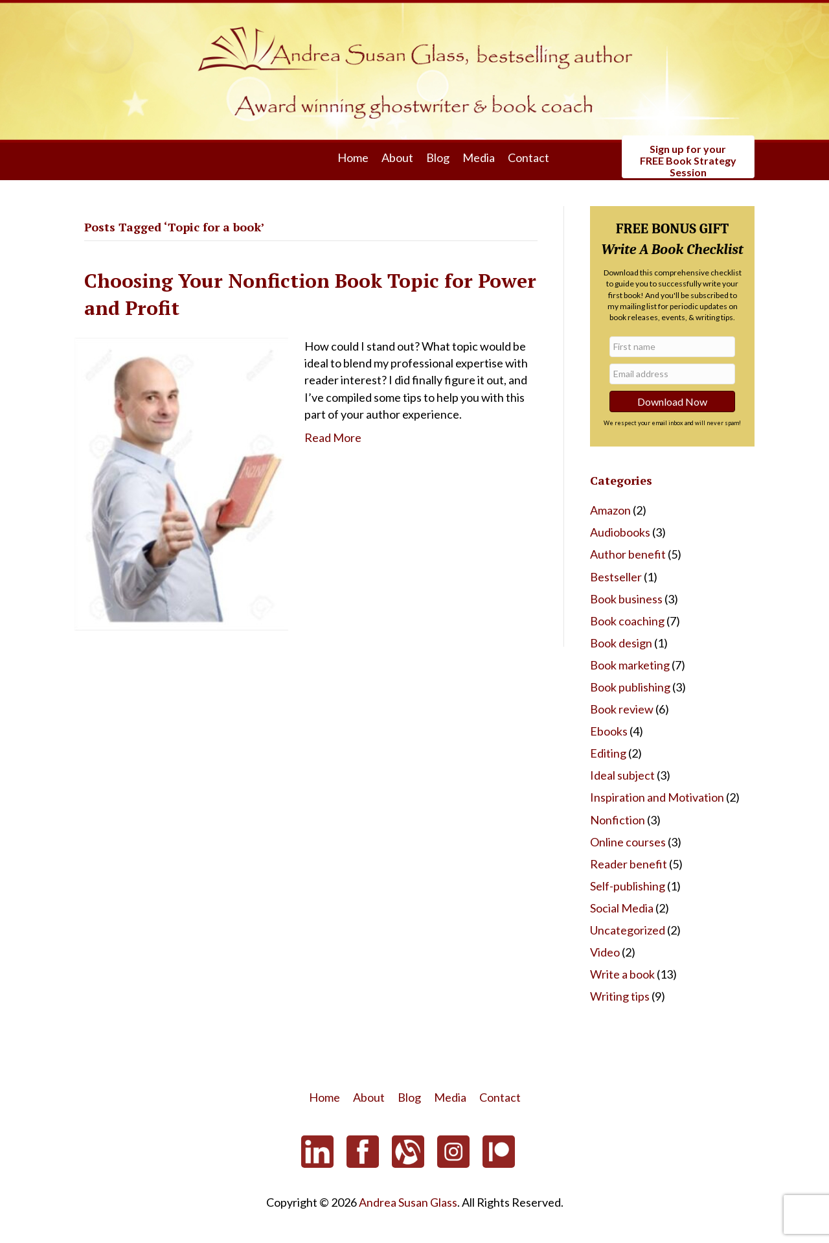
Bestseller (616, 577)
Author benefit (628, 554)
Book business (626, 599)
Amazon (610, 510)
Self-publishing (627, 886)
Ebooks (609, 731)
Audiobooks (620, 532)
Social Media (621, 908)
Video (605, 952)
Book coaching (627, 621)
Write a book (622, 974)
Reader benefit (628, 864)
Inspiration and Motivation (657, 797)
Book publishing (630, 687)
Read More (332, 437)
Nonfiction (617, 820)
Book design (621, 643)
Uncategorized (627, 930)
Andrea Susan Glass (408, 1202)
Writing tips (620, 996)
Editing (608, 753)
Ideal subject (622, 775)
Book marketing (630, 665)
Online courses (628, 842)
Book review (621, 709)
